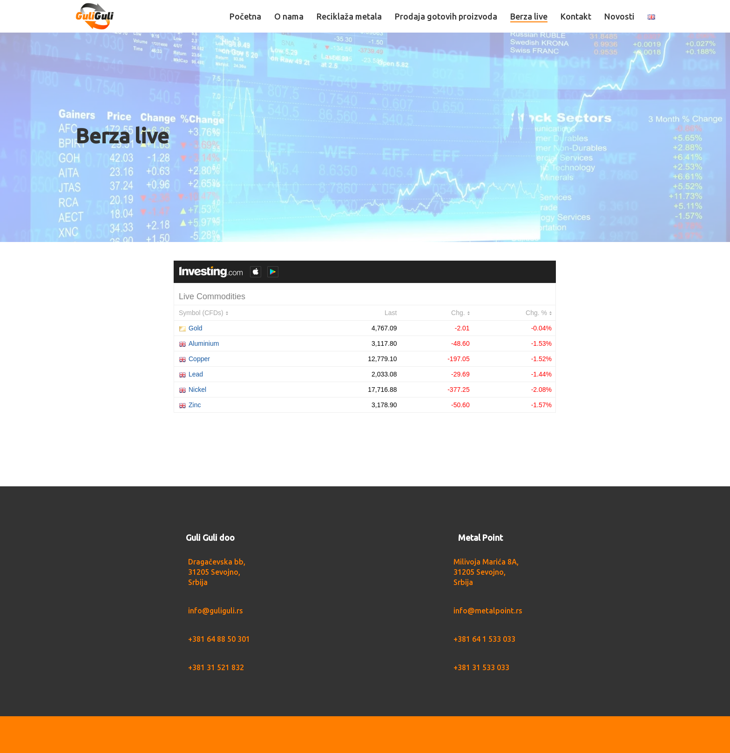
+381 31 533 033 (481, 667)
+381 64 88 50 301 (219, 639)
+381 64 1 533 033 (484, 639)
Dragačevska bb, (216, 562)
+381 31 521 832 (216, 667)
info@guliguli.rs (215, 610)
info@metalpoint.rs (487, 610)
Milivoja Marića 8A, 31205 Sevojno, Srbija (486, 572)
